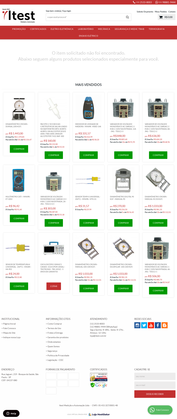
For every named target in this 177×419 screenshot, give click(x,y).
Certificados (38, 29)
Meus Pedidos (161, 12)
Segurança (52, 351)
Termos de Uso (54, 328)
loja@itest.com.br (98, 336)
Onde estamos (54, 342)
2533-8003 (144, 2)
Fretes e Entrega (55, 333)
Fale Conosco (9, 328)
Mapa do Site (9, 333)
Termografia (157, 29)
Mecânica (104, 29)
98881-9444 (167, 2)
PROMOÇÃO (19, 29)
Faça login (66, 11)
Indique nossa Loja (11, 337)
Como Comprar (55, 324)
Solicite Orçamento (145, 12)
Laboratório (86, 29)
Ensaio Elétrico (88, 36)
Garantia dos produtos (58, 337)
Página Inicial (9, 324)
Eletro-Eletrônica (62, 29)
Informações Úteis (58, 319)
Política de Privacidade (58, 355)
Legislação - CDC (56, 360)
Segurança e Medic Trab (129, 29)
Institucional (11, 319)
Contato (171, 12)
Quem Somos (54, 346)
